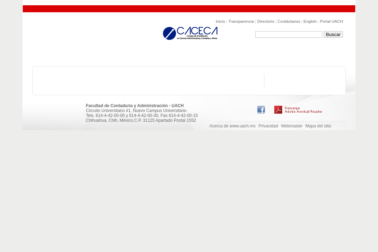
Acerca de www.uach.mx (232, 126)
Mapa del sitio (318, 126)
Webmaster (291, 126)
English (310, 21)
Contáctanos (289, 21)
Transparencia (241, 21)
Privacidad (268, 126)
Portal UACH (331, 21)
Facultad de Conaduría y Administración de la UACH (95, 35)
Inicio (220, 21)
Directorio (265, 21)
